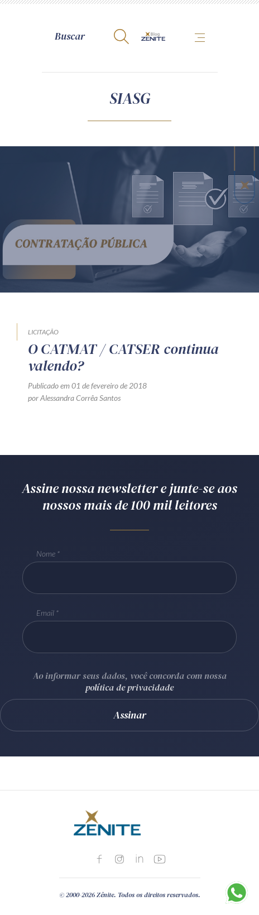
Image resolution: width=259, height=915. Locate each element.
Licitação (43, 332)
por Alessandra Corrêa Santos (74, 398)
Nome (45, 553)
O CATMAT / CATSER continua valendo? (123, 357)
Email (45, 612)
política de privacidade (129, 687)
